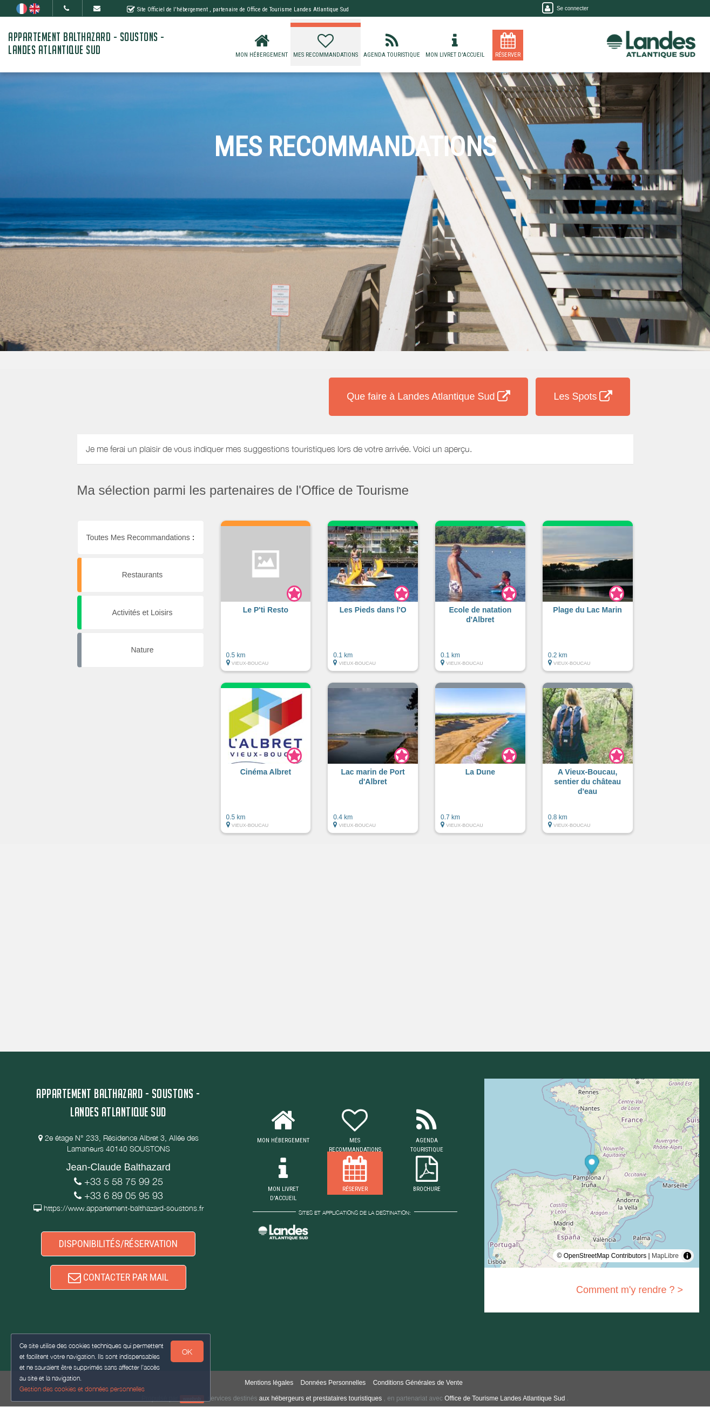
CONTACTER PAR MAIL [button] (118, 1277)
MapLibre (665, 1256)
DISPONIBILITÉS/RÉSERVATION (118, 1244)
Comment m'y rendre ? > (629, 1289)
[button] (266, 601)
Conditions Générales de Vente (418, 1383)
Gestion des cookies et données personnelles (82, 1389)
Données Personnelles (333, 1383)
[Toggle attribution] (687, 1255)
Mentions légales (269, 1383)
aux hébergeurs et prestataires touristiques (320, 1399)
